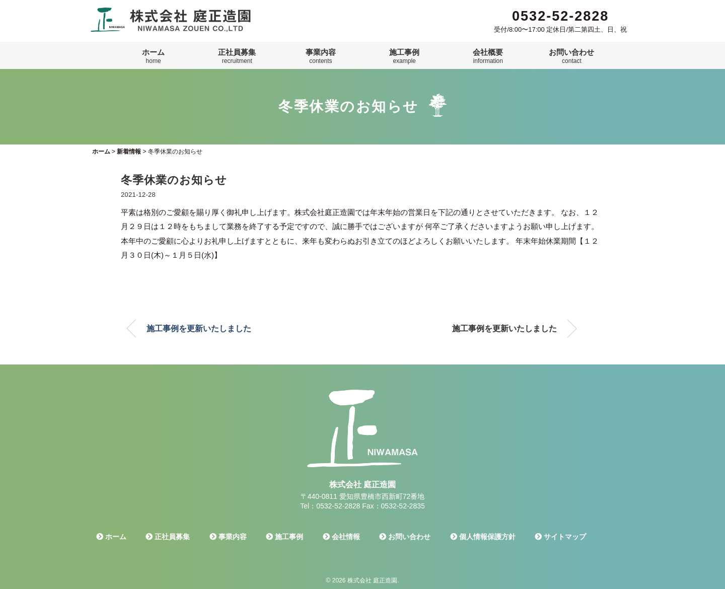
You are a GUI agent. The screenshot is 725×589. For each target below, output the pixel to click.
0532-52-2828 (560, 16)
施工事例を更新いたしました (199, 328)
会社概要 (488, 56)
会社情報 (341, 537)
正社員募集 (237, 56)
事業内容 (321, 56)
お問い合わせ (571, 56)
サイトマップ (560, 537)
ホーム (153, 56)
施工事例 (404, 56)
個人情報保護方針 (483, 537)
